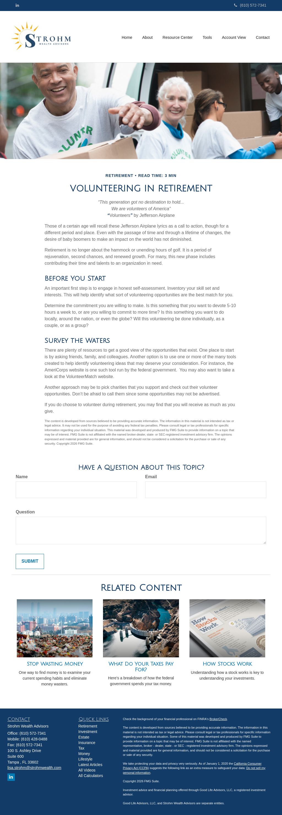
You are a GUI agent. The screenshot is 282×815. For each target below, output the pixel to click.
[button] (148, 36)
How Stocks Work (227, 664)
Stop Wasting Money (55, 664)
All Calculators (90, 775)
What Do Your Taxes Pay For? (141, 666)
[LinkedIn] (17, 5)
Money (84, 753)
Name (22, 476)
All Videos (87, 770)
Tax (81, 748)
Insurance (86, 742)
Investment (87, 731)
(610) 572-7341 (250, 5)
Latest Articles (90, 764)
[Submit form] (30, 561)
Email (151, 476)
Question (25, 512)
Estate (84, 737)
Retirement (87, 726)
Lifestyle (85, 759)
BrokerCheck (218, 719)
